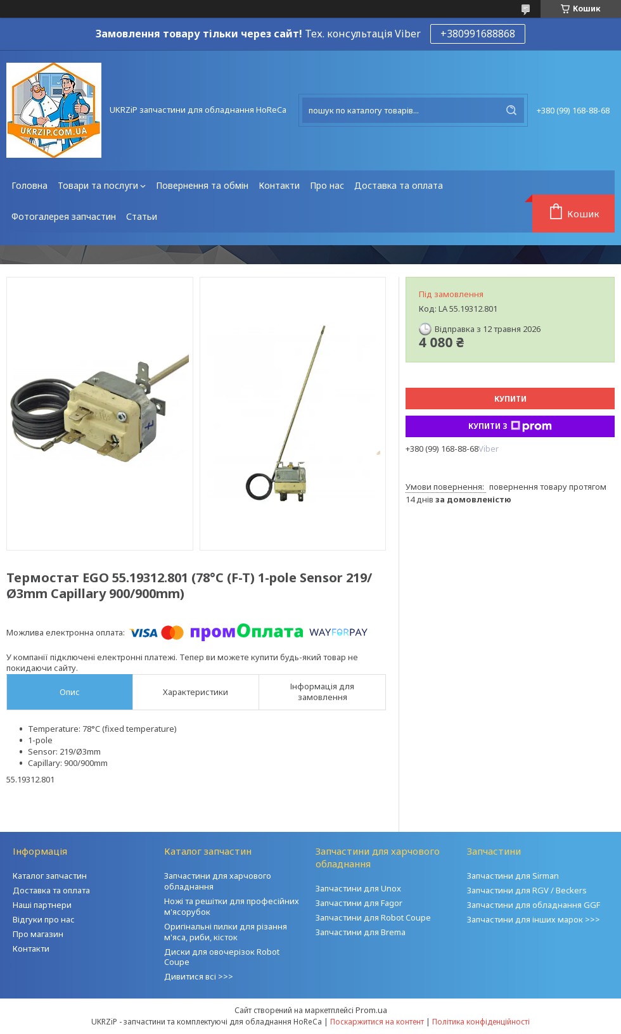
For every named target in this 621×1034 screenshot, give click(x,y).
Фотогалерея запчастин (63, 216)
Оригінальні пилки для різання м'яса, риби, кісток (225, 932)
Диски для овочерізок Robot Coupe (221, 957)
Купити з (510, 426)
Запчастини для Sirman (513, 875)
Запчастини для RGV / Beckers (527, 890)
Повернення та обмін (202, 185)
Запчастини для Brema (361, 932)
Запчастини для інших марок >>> (533, 919)
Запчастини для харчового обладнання (217, 881)
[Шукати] (511, 110)
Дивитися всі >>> (198, 976)
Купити (510, 398)
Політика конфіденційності (481, 1021)
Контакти (279, 185)
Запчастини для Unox (358, 888)
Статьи (141, 216)
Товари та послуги (98, 185)
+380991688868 (477, 34)
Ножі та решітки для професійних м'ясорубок (231, 906)
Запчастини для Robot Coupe (373, 917)
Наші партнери (42, 904)
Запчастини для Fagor (359, 903)
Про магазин (38, 934)
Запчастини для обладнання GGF (533, 904)
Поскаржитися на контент (377, 1021)
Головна (29, 185)
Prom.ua (371, 1010)
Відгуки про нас (44, 919)
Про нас (327, 185)
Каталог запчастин (50, 875)
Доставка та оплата (398, 185)
